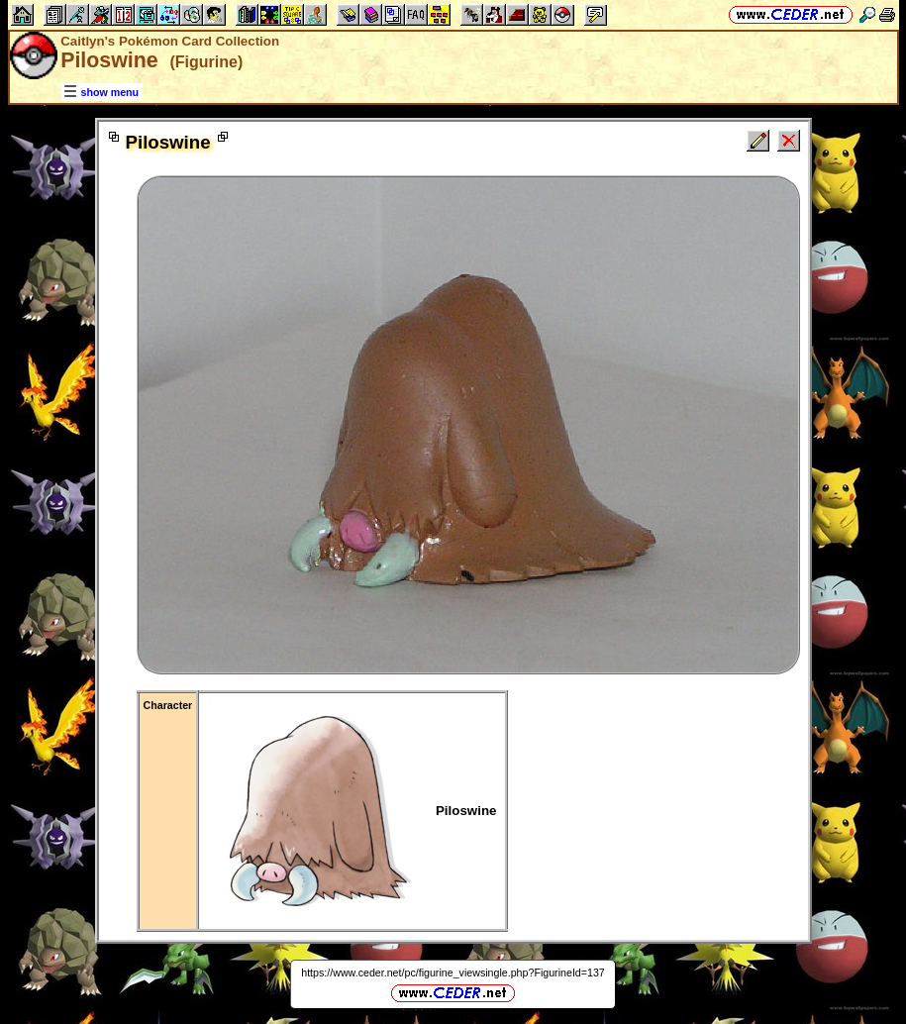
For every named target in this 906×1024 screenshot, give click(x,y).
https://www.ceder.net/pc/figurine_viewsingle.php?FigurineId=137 (453, 972)
